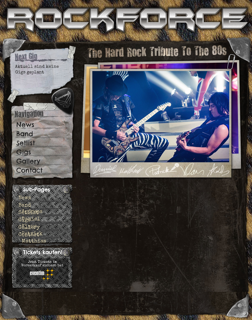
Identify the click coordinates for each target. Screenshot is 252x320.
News (25, 125)
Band (24, 134)
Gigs (23, 152)
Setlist (25, 143)
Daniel (31, 219)
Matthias (34, 241)
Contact (29, 170)
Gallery (28, 161)
